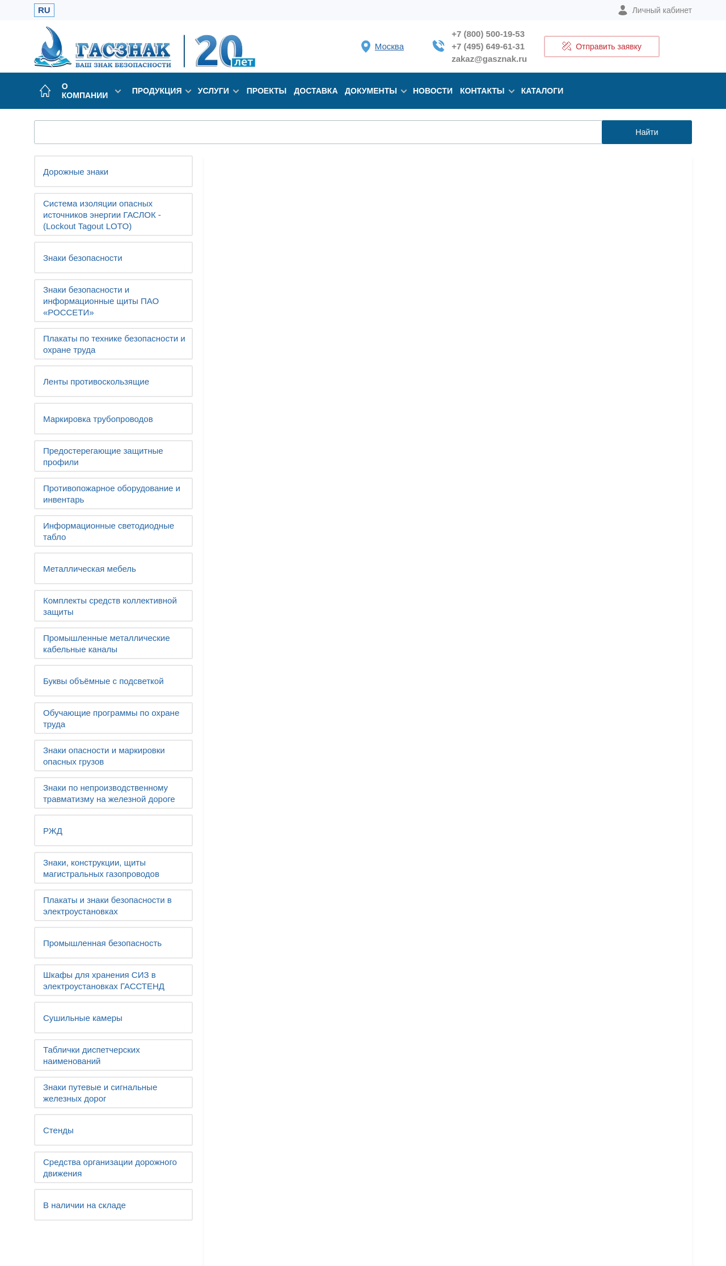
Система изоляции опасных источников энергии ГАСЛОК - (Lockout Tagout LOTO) (102, 215)
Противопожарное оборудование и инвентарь (111, 493)
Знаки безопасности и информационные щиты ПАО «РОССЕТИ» (101, 301)
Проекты (267, 90)
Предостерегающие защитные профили (103, 456)
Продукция (159, 90)
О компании (91, 91)
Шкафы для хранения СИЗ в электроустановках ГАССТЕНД (103, 980)
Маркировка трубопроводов (98, 419)
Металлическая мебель (89, 568)
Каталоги (542, 90)
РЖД (52, 830)
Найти (647, 132)
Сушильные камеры (83, 1018)
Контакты (485, 90)
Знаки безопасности (83, 258)
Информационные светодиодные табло (108, 531)
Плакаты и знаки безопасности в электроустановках (107, 905)
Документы (373, 90)
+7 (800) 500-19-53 (488, 34)
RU (44, 10)
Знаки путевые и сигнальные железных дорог (100, 1092)
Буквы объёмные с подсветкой (103, 681)
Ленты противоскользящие (96, 381)
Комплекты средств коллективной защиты (110, 606)
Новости (433, 90)
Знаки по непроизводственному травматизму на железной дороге (109, 793)
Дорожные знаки (75, 171)
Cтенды (58, 1130)
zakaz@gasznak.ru (489, 59)
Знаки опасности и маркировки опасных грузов (104, 755)
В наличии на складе (84, 1205)
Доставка (315, 90)
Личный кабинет (655, 10)
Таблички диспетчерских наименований (91, 1055)
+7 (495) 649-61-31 (488, 46)
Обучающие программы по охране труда (111, 718)
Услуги (216, 90)
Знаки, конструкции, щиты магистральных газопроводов (101, 868)
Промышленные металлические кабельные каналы (106, 643)
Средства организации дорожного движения (110, 1167)
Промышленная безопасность (102, 943)
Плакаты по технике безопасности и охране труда (114, 344)
